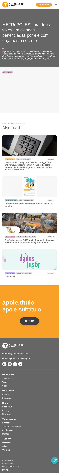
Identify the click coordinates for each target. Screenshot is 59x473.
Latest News (7, 407)
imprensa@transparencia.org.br (17, 354)
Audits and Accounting (11, 427)
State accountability (24, 273)
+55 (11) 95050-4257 (11, 466)
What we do (8, 391)
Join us (5, 446)
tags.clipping (7, 72)
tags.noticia (9, 159)
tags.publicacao (11, 200)
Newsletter (6, 414)
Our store (6, 450)
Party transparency (23, 159)
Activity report (8, 430)
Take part (6, 439)
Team (4, 382)
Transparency (9, 419)
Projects (5, 394)
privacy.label (7, 470)
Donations (6, 443)
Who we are (8, 375)
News (5, 403)
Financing (6, 423)
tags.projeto (10, 273)
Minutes (5, 434)
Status (5, 386)
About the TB (7, 378)
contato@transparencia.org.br (16, 358)
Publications (7, 398)
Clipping (5, 410)
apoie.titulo (44, 4)
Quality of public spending (26, 236)
